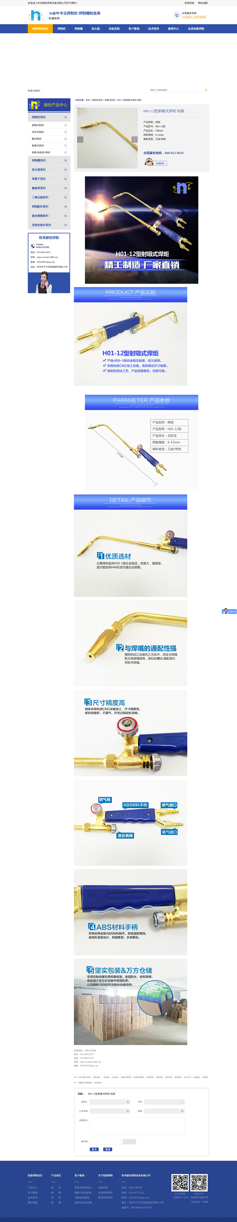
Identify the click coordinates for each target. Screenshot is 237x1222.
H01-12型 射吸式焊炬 (82, 1077)
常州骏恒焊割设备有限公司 (136, 1175)
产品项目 (56, 1175)
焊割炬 (61, 28)
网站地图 (203, 3)
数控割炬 (37, 138)
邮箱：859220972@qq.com (135, 1197)
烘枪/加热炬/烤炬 (41, 152)
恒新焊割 (96, 1077)
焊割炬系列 (97, 100)
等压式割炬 (38, 132)
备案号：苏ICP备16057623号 (137, 1207)
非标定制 (114, 28)
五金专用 (187, 1077)
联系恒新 (189, 3)
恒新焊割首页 (40, 28)
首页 (88, 100)
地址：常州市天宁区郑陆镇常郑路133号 (143, 1202)
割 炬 (56, 1187)
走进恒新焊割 (196, 28)
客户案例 (133, 28)
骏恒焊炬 (178, 1077)
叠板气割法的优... (84, 1192)
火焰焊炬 (115, 1077)
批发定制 (98, 1083)
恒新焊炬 (150, 1077)
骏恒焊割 (168, 1077)
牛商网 (205, 1202)
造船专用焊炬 (126, 1077)
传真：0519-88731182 (133, 1192)
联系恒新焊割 (105, 1197)
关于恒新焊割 (105, 1175)
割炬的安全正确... (84, 1202)
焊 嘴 (56, 1202)
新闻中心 (173, 28)
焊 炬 (56, 1197)
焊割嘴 (79, 28)
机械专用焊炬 (139, 1077)
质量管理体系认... (84, 1187)
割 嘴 (56, 1192)
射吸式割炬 (38, 125)
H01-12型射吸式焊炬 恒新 (129, 100)
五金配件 (196, 1077)
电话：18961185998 (132, 1187)
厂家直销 (105, 1077)
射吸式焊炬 (110, 100)
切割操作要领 (82, 1197)
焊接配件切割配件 (85, 1083)
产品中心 (32, 1187)
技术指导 (153, 28)
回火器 (96, 28)
